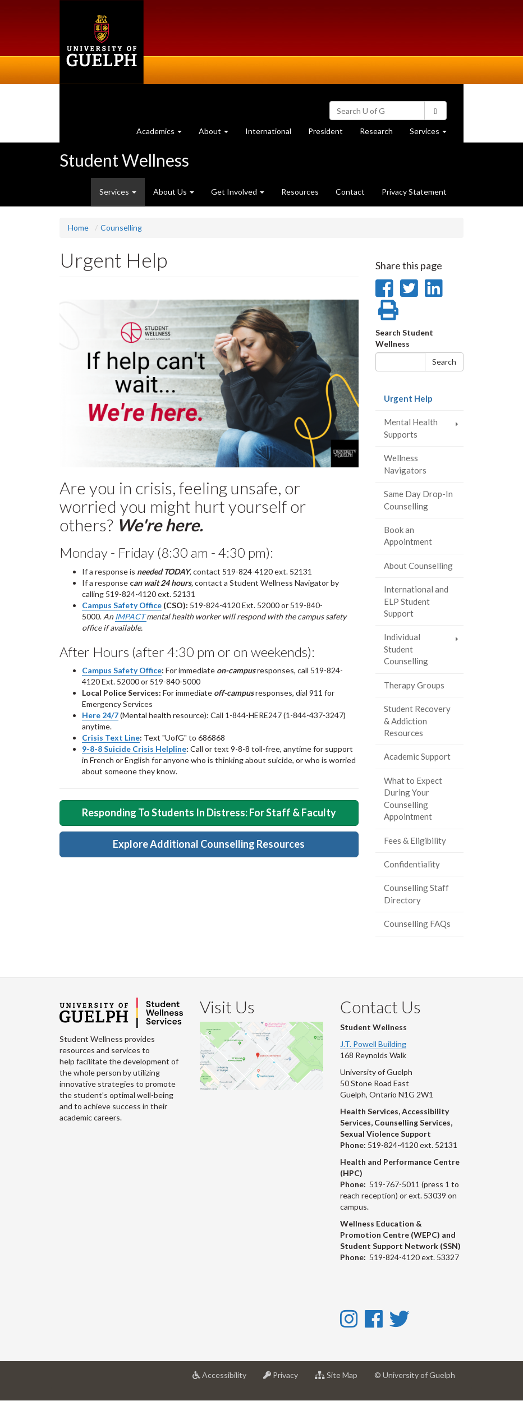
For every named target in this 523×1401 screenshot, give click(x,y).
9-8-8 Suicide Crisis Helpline (134, 749)
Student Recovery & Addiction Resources (417, 721)
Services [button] (432, 134)
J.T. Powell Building (373, 1044)
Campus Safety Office (122, 605)
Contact (350, 191)
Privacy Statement (414, 191)
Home (78, 227)
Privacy (284, 1379)
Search (444, 361)
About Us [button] (173, 191)
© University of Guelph (414, 1375)
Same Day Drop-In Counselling (418, 500)
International (268, 131)
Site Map (340, 1379)
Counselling (121, 227)
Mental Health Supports (411, 428)
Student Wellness (124, 160)
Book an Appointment (408, 535)
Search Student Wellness (404, 338)
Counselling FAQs (417, 923)
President (325, 131)
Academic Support (417, 756)
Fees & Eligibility (415, 840)
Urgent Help (424, 401)
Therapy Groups (414, 685)
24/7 (110, 715)
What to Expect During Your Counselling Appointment (413, 798)
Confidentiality (412, 864)
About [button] (218, 134)
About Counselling (418, 566)
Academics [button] (163, 134)
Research (380, 134)
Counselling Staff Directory (416, 893)
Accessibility (223, 1379)
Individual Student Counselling (406, 649)
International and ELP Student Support (416, 601)
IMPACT (130, 616)
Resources (300, 191)
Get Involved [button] (237, 191)
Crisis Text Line (111, 737)
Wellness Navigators (405, 464)
